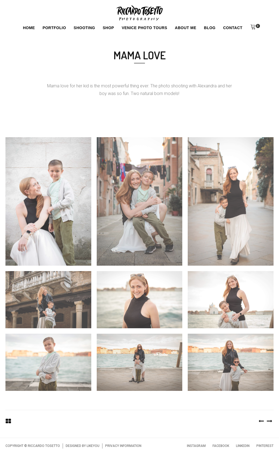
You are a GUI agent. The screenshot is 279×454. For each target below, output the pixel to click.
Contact (232, 28)
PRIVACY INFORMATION (123, 446)
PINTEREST (265, 446)
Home (29, 28)
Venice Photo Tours (144, 28)
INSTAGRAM (196, 446)
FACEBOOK (221, 446)
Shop (108, 28)
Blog (210, 28)
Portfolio (54, 28)
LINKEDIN (243, 446)
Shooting (84, 28)
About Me (185, 28)
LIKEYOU (93, 446)
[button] (253, 28)
